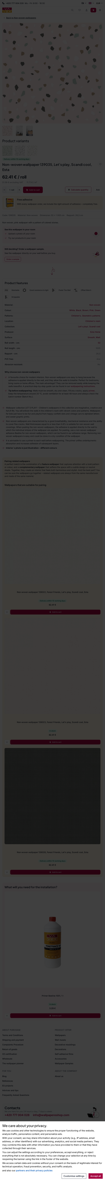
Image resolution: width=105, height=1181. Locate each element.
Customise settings (74, 1176)
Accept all (95, 1176)
